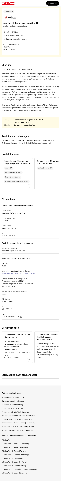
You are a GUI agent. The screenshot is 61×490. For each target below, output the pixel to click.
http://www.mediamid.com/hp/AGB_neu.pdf (18, 273)
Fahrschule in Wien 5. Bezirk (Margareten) (18, 427)
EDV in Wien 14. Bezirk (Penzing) (14, 466)
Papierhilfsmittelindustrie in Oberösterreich (18, 416)
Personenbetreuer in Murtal (12, 408)
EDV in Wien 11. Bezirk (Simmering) (15, 455)
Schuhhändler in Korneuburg (13, 397)
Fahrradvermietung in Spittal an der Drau (17, 419)
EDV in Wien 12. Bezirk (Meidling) (14, 458)
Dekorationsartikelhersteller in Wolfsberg (17, 430)
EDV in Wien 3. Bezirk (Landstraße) (15, 447)
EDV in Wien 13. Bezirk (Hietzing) (14, 462)
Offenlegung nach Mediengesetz (19, 375)
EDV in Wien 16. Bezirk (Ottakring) (15, 473)
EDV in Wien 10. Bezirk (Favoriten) (14, 451)
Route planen (9, 49)
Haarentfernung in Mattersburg (13, 401)
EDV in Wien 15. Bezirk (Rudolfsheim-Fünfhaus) (20, 469)
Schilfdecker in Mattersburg (12, 405)
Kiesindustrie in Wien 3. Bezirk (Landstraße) (18, 423)
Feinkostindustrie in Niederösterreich (16, 412)
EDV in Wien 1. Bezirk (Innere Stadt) (15, 444)
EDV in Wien (6, 440)
